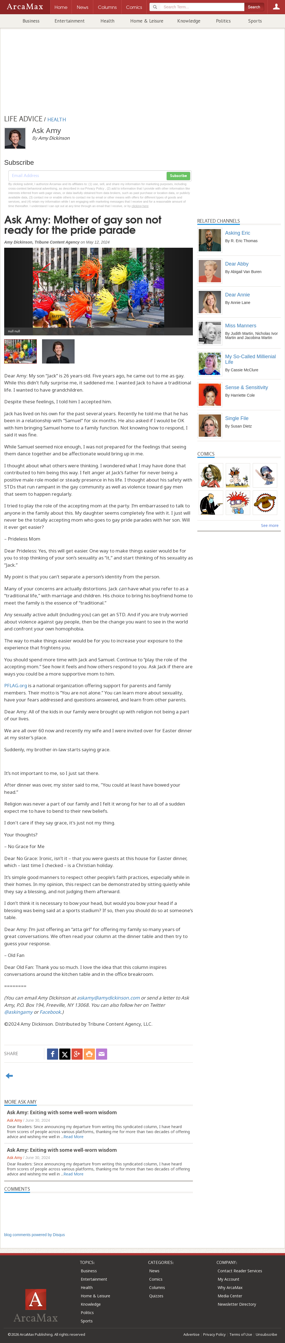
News (154, 1270)
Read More (73, 1136)
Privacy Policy (214, 1334)
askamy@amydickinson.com (108, 998)
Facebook (50, 1012)
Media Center (230, 1295)
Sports (255, 21)
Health (107, 21)
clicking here (140, 206)
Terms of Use (240, 1334)
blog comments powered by (34, 1234)
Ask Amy (14, 1120)
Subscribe (178, 176)
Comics (156, 1279)
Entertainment (70, 21)
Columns (157, 1287)
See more (270, 525)
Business (31, 21)
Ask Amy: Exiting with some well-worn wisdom (62, 1112)
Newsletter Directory (237, 1304)
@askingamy (18, 1012)
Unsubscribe (266, 1334)
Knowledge (188, 21)
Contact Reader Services (240, 1270)
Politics (223, 21)
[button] (18, 287)
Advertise (191, 1334)
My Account (228, 1279)
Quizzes (156, 1295)
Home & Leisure (146, 21)
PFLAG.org (15, 685)
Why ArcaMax (230, 1287)
